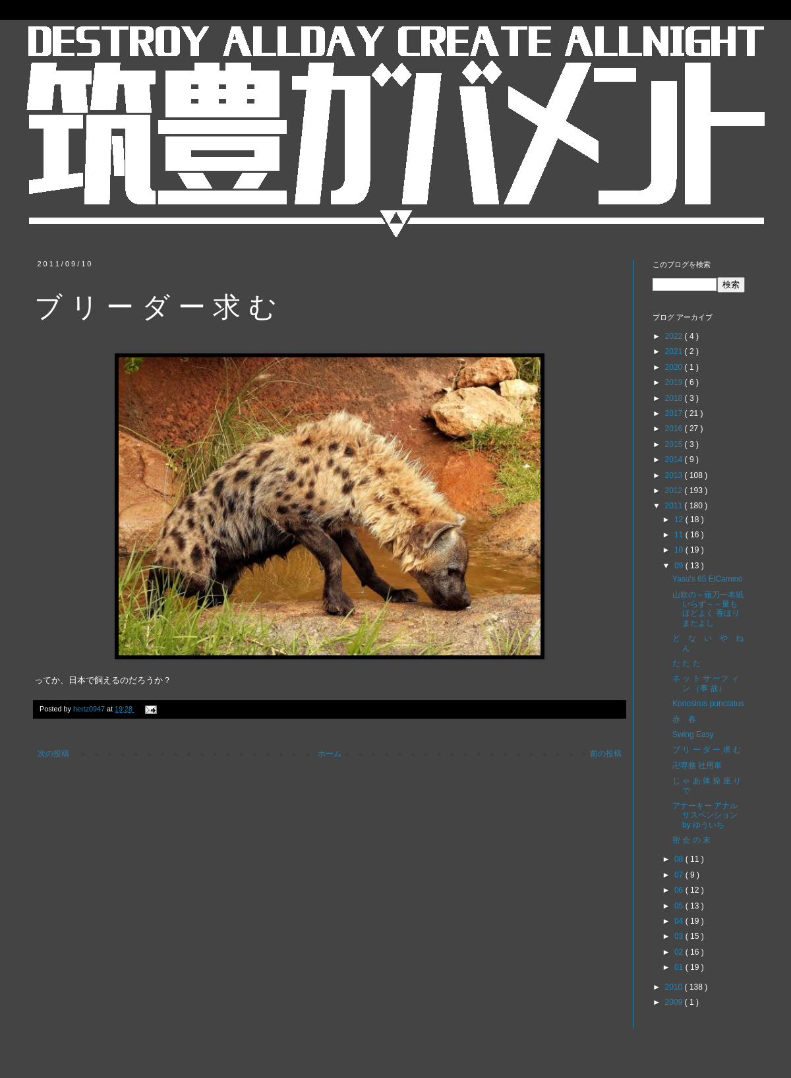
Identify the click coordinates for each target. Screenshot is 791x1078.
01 (680, 967)
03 (680, 936)
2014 (675, 459)
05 (680, 906)
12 (680, 519)
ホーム (329, 753)
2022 (675, 336)
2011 (675, 505)
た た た (686, 663)
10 (680, 549)
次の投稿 (53, 753)
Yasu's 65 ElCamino (707, 579)
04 (680, 921)
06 (680, 890)
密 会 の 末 (691, 840)
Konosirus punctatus (708, 703)
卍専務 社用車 (697, 765)
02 (680, 952)
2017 (675, 413)
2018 (675, 398)
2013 (675, 475)
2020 (675, 367)
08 (680, 859)
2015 (675, 444)
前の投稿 (606, 753)
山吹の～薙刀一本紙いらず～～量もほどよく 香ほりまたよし (708, 609)
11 (680, 534)
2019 (675, 382)
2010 (675, 987)
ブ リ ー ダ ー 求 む (706, 749)
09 (680, 565)
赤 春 (684, 719)
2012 (675, 490)
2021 (675, 351)
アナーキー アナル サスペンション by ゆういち (705, 815)
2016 (675, 428)
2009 (675, 1002)
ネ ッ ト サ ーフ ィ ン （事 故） (705, 683)
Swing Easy (693, 734)
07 (680, 875)
